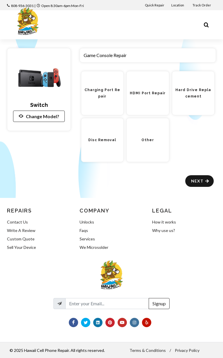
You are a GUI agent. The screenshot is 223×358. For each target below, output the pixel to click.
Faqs (84, 230)
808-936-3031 (22, 5)
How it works (164, 221)
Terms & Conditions (148, 350)
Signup (159, 303)
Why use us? (163, 230)
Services (87, 238)
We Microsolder (94, 247)
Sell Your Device (21, 247)
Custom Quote (21, 238)
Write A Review (21, 230)
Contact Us (17, 221)
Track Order (202, 5)
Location (178, 5)
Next (200, 180)
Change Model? (39, 116)
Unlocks (87, 221)
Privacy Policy (187, 350)
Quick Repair (154, 5)
